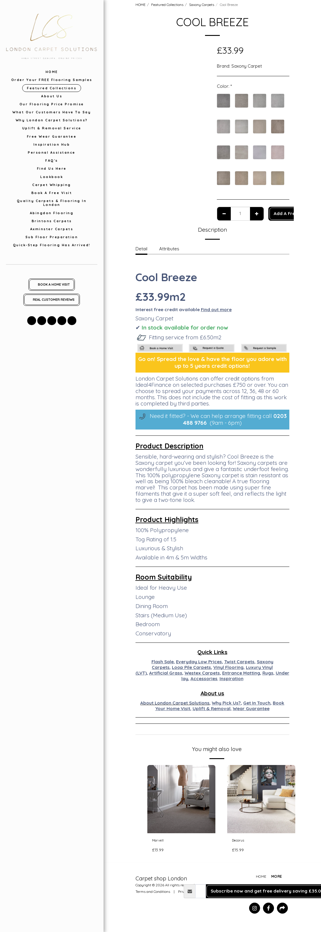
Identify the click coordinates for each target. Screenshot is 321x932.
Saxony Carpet (246, 66)
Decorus (241, 841)
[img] (181, 799)
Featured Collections (167, 4)
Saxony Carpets (201, 4)
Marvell (159, 841)
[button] (31, 320)
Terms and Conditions (153, 893)
